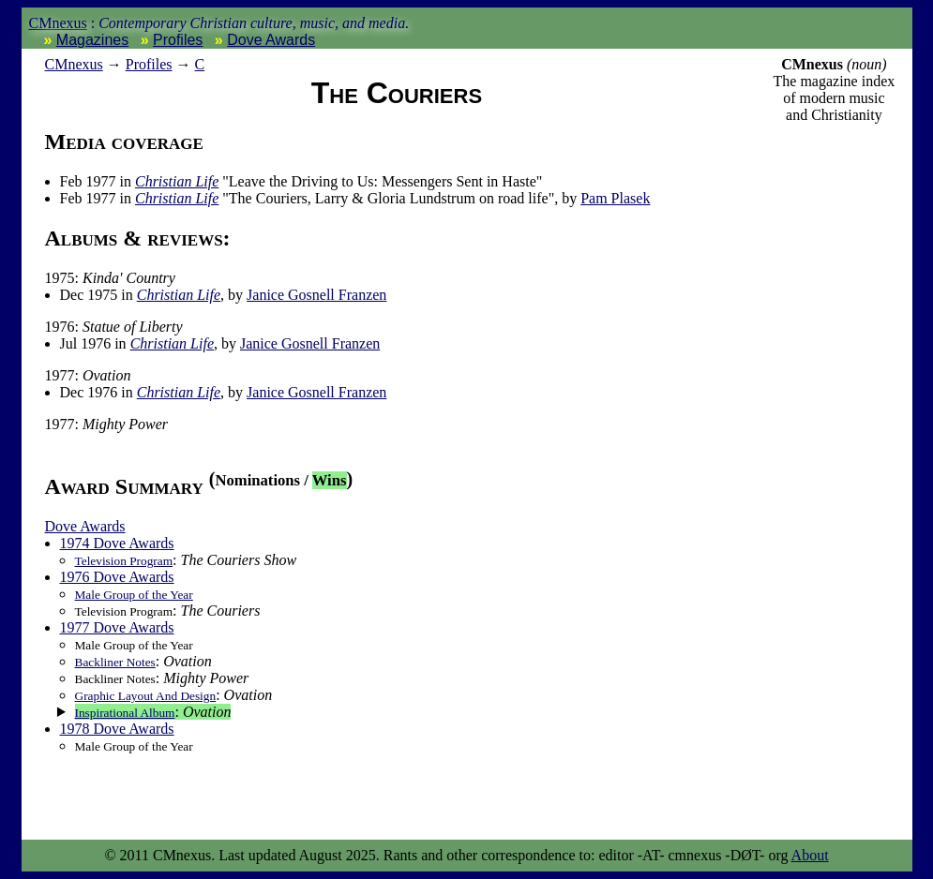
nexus (74, 64)
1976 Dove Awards (117, 577)
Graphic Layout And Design (146, 696)
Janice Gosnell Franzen (316, 295)
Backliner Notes (115, 662)
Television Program (124, 561)
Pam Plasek (615, 198)
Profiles (178, 40)
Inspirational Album (125, 713)
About (810, 855)
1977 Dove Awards (117, 627)
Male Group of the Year (134, 595)
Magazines (92, 40)
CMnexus (58, 23)
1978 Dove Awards (117, 729)
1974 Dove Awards (117, 543)
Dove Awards (271, 40)
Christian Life (176, 181)
